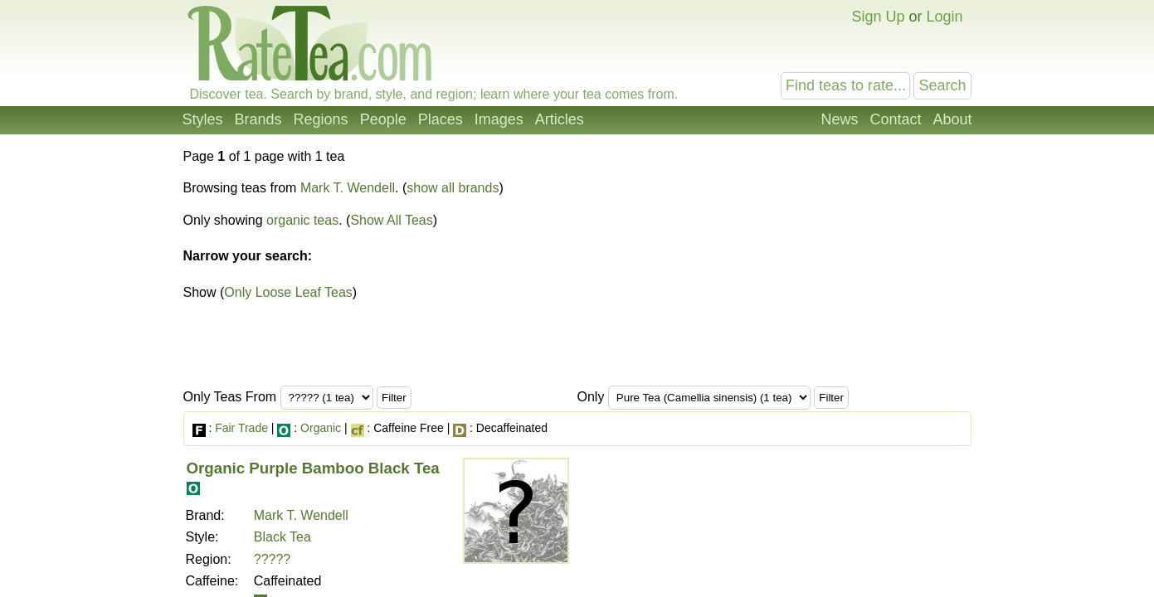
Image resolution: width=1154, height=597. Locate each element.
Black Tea (282, 537)
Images (499, 119)
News (839, 119)
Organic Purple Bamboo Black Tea (313, 468)
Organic (320, 427)
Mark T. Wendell (347, 188)
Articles (559, 119)
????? (272, 559)
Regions (321, 119)
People (383, 119)
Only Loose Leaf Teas (288, 292)
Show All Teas (391, 220)
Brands (258, 119)
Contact (895, 119)
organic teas (302, 220)
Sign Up (877, 16)
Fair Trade (241, 427)
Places (440, 119)
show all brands (453, 188)
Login (944, 16)
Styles (203, 119)
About (951, 119)
